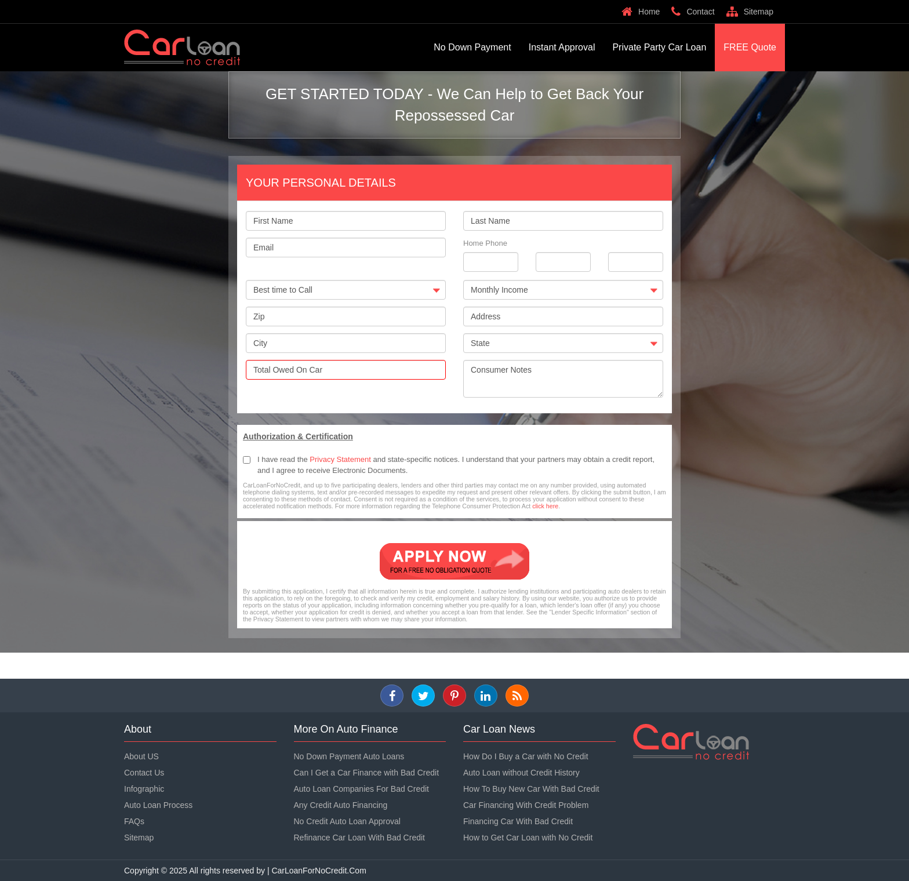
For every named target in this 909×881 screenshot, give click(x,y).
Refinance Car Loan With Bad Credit (359, 837)
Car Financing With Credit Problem (525, 805)
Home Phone (485, 243)
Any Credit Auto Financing (341, 805)
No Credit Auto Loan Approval (347, 821)
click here (545, 506)
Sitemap (749, 11)
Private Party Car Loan (659, 47)
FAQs (134, 821)
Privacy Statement (340, 459)
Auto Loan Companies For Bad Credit (361, 788)
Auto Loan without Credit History (521, 772)
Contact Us (144, 772)
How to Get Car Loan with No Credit (527, 837)
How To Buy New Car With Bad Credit (531, 788)
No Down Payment (472, 47)
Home (640, 11)
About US (141, 756)
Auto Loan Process (158, 805)
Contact (692, 11)
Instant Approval (562, 47)
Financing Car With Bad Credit (518, 821)
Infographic (144, 788)
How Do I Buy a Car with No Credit (525, 756)
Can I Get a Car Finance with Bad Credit (366, 772)
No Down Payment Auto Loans (349, 756)
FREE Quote (749, 47)
